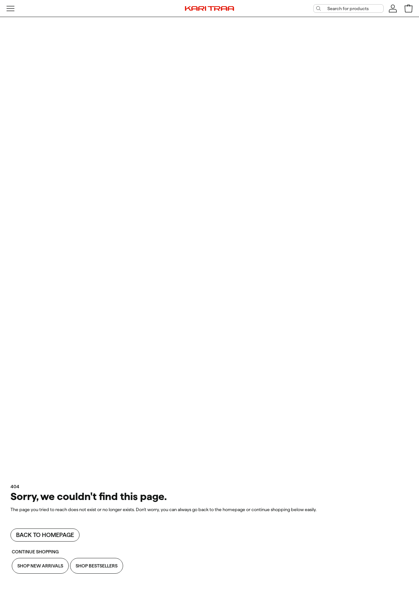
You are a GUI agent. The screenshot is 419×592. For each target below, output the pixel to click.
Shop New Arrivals (40, 565)
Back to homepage (45, 535)
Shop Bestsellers (97, 565)
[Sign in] (392, 8)
